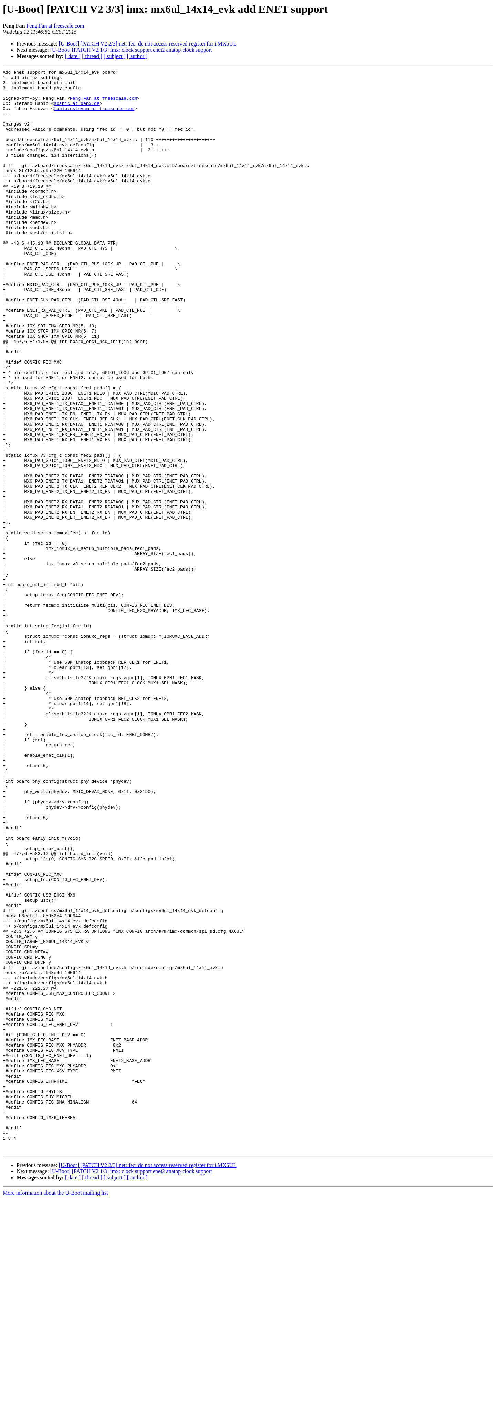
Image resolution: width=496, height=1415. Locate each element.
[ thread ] (92, 56)
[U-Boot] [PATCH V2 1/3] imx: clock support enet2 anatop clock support (131, 50)
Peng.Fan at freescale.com (55, 26)
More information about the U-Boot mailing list (55, 1409)
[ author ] (137, 56)
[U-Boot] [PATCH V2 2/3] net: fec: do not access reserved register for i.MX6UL (148, 44)
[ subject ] (115, 56)
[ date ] (73, 56)
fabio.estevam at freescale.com (94, 116)
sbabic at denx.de (77, 110)
